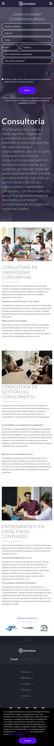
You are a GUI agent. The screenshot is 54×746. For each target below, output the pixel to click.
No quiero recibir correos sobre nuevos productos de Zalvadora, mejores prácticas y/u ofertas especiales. (26, 80)
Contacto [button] (27, 696)
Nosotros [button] (27, 672)
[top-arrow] (27, 641)
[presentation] (29, 71)
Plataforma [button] (27, 678)
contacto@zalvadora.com (30, 659)
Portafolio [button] (27, 684)
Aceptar (27, 740)
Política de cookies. (17, 734)
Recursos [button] (27, 690)
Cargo (7, 40)
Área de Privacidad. (23, 732)
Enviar (27, 90)
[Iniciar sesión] (50, 3)
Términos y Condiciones (30, 100)
